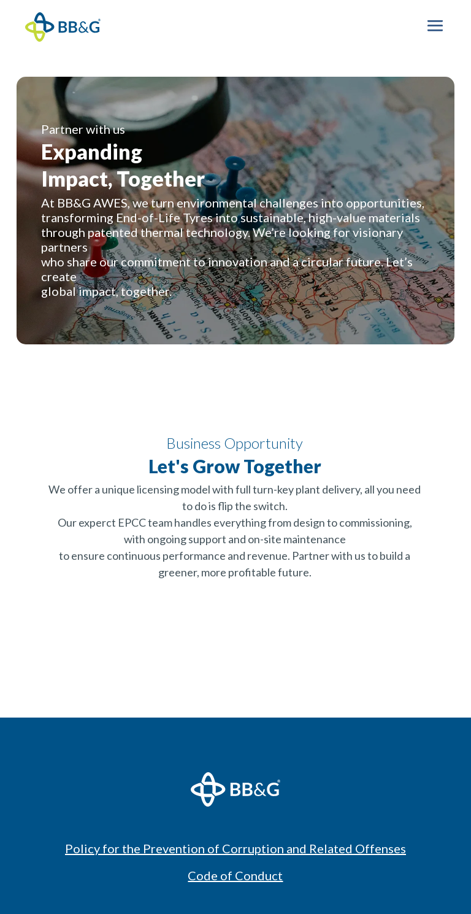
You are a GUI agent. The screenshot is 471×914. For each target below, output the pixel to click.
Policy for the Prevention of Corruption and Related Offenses (235, 848)
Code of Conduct (235, 875)
